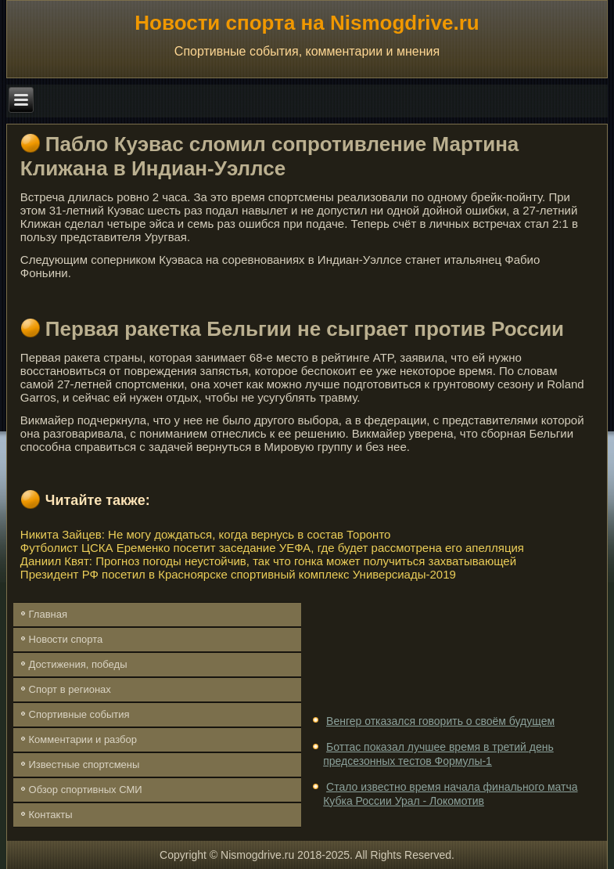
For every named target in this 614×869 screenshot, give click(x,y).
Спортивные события (79, 714)
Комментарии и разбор (83, 739)
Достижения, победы (78, 664)
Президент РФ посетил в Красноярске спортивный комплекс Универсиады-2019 (238, 574)
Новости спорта (66, 639)
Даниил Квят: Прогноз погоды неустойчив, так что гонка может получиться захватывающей (268, 561)
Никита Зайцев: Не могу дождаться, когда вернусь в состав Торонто (205, 534)
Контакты (51, 814)
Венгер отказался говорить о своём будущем (440, 721)
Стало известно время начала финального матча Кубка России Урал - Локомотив (450, 794)
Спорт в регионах (70, 689)
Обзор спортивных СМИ (85, 789)
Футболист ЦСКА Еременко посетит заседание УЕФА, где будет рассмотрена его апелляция (272, 547)
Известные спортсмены (84, 764)
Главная (48, 614)
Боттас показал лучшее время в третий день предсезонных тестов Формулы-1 (438, 754)
